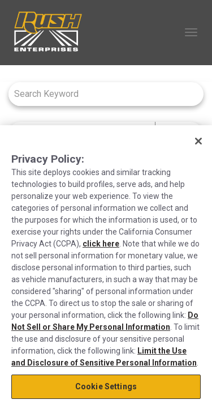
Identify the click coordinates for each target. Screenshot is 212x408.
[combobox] (100, 94)
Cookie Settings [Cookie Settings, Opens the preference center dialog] (106, 386)
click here (101, 243)
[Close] (198, 141)
